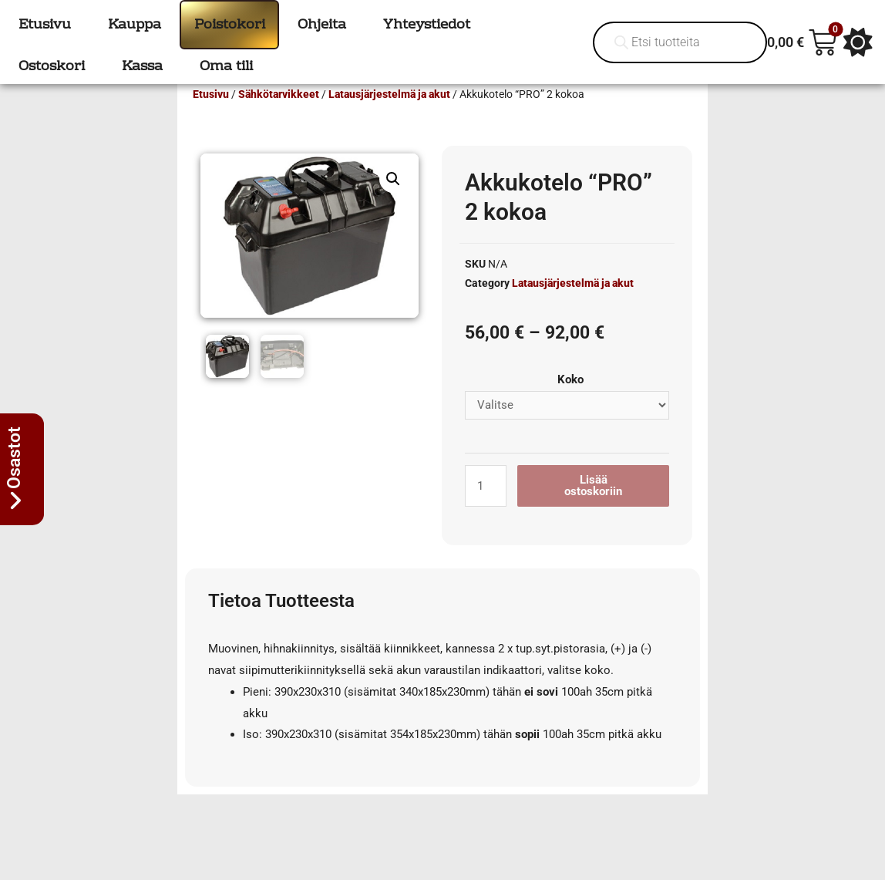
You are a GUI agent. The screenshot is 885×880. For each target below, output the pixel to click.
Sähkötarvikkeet (278, 116)
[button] (393, 201)
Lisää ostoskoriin (593, 508)
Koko (570, 402)
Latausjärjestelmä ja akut (389, 116)
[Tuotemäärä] (485, 508)
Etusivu (211, 116)
